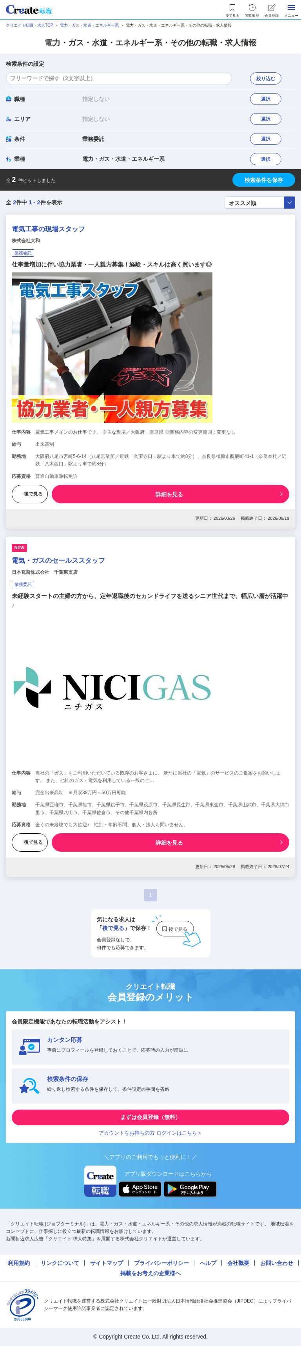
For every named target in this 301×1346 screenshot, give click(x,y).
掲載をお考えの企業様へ (150, 1273)
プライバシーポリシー (161, 1263)
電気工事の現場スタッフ (48, 229)
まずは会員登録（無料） (150, 1117)
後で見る (30, 494)
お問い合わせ (276, 1263)
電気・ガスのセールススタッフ (58, 560)
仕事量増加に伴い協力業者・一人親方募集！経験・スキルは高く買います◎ (112, 264)
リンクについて (60, 1263)
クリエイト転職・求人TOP (29, 25)
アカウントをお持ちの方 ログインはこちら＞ (150, 1133)
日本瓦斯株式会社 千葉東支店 (45, 572)
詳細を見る (169, 494)
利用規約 (19, 1263)
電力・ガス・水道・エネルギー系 (89, 25)
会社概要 (238, 1263)
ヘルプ (208, 1263)
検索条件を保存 (264, 180)
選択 (265, 99)
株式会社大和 (26, 240)
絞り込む (265, 78)
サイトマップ (106, 1263)
